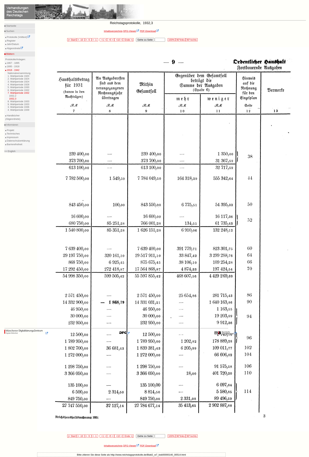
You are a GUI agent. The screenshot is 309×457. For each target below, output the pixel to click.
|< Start (71, 39)
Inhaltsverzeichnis (113, 31)
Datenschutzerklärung (18, 140)
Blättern (10, 54)
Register (11, 40)
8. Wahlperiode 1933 (18, 101)
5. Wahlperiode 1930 (18, 87)
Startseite (11, 25)
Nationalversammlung (19, 73)
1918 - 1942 (12, 70)
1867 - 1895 (12, 63)
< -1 (95, 39)
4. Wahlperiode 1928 (18, 84)
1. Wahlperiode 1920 (18, 76)
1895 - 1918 (12, 66)
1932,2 (12, 95)
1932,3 (12, 98)
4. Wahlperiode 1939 (18, 110)
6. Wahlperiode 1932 (18, 90)
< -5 (88, 39)
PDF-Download (149, 31)
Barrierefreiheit (14, 144)
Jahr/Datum (12, 44)
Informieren (12, 124)
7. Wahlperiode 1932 (18, 93)
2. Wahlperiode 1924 (18, 78)
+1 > (103, 39)
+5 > (110, 39)
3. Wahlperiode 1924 (18, 81)
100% (171, 39)
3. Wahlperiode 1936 (18, 107)
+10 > (119, 39)
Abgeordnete (14, 48)
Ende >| (128, 39)
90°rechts (191, 39)
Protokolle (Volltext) (18, 37)
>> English (9, 151)
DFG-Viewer (131, 31)
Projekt (10, 130)
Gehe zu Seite (145, 39)
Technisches (13, 133)
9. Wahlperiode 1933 (18, 104)
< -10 (80, 39)
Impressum (12, 137)
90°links (180, 39)
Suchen (10, 31)
